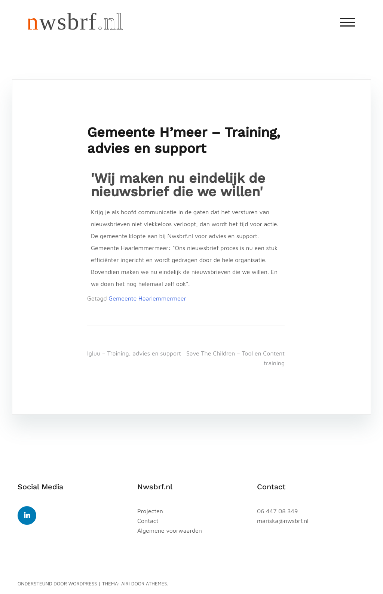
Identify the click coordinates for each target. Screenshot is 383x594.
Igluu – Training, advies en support (134, 353)
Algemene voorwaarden (169, 530)
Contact (148, 520)
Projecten (150, 511)
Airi (125, 584)
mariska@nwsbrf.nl (283, 520)
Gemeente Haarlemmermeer (147, 298)
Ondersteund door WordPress (57, 584)
